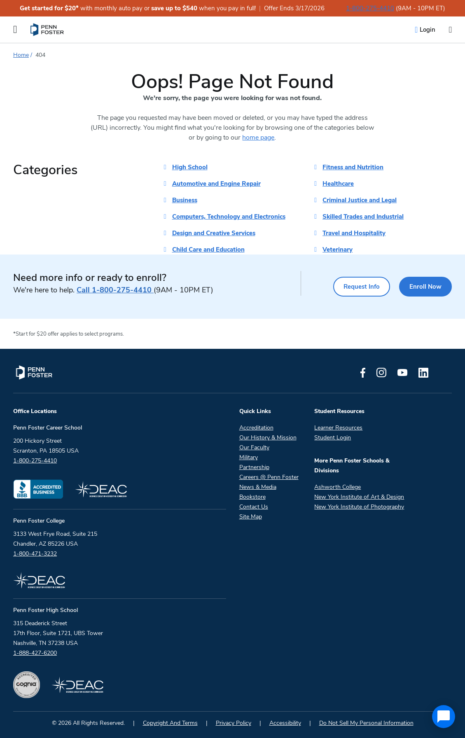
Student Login (332, 437)
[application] (443, 716)
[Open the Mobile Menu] (15, 29)
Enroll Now (425, 287)
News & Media (257, 487)
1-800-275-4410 (370, 8)
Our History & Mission (268, 437)
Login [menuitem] (427, 30)
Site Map (250, 517)
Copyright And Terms (170, 723)
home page (258, 137)
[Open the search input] (450, 30)
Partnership (254, 467)
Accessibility (285, 723)
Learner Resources (338, 428)
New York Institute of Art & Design (359, 497)
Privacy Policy (233, 723)
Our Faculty (254, 447)
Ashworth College (337, 487)
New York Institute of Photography (359, 507)
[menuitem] (47, 29)
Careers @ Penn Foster (269, 477)
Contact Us (253, 507)
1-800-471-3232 (35, 554)
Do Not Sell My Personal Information (366, 723)
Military (248, 457)
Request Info (359, 287)
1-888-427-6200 (35, 653)
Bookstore (252, 497)
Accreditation (256, 428)
